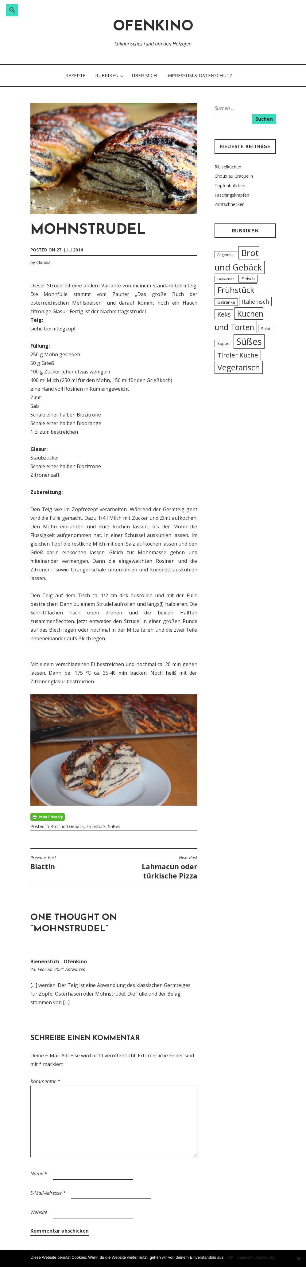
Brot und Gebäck (67, 826)
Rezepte (75, 75)
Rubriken (106, 75)
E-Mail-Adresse (48, 1193)
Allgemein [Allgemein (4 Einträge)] (225, 254)
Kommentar (45, 1081)
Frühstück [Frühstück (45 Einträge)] (235, 289)
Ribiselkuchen (228, 167)
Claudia (43, 262)
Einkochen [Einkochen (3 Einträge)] (225, 279)
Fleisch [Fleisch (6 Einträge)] (248, 279)
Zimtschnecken (230, 204)
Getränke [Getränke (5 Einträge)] (226, 302)
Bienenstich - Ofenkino (58, 961)
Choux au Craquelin (234, 176)
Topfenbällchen (230, 185)
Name (38, 1173)
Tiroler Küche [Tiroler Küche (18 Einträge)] (237, 355)
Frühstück (96, 826)
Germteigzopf (60, 328)
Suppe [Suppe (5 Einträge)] (223, 343)
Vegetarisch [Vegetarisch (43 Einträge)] (238, 367)
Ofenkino (153, 27)
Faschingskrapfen (232, 195)
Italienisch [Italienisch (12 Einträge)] (255, 301)
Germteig (185, 285)
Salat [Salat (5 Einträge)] (265, 328)
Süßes (114, 826)
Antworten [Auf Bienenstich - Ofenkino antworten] (75, 969)
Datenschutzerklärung (256, 1257)
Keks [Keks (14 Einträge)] (223, 314)
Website (38, 1212)
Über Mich (144, 75)
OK (231, 1257)
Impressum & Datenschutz (199, 75)
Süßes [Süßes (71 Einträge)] (249, 341)
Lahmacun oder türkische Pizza (157, 868)
